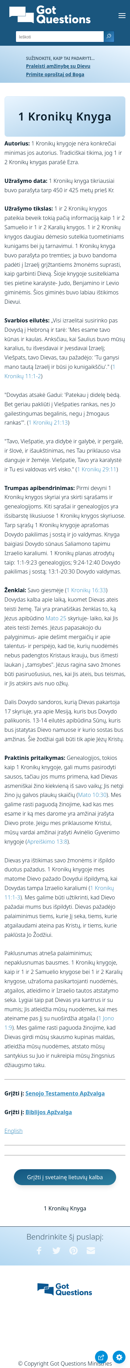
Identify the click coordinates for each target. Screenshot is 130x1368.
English (14, 1131)
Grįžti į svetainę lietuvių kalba (65, 1177)
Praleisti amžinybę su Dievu (58, 66)
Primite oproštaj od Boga (55, 74)
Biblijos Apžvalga (49, 1112)
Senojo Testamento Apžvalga (65, 1093)
